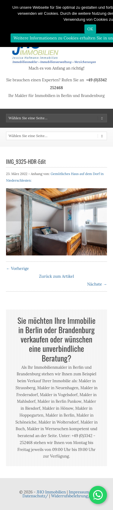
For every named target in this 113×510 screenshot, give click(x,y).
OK (90, 29)
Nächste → (97, 284)
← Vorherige (17, 268)
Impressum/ (80, 492)
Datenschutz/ (35, 496)
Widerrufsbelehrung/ (70, 496)
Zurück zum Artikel (56, 276)
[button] (98, 495)
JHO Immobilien (51, 492)
